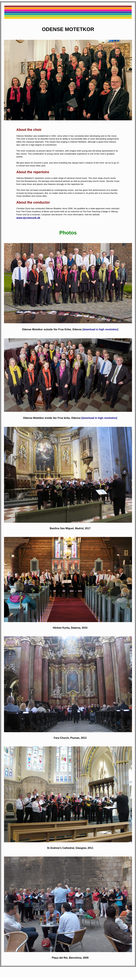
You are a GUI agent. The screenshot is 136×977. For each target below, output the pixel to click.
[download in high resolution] (100, 329)
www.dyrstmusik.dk (28, 218)
